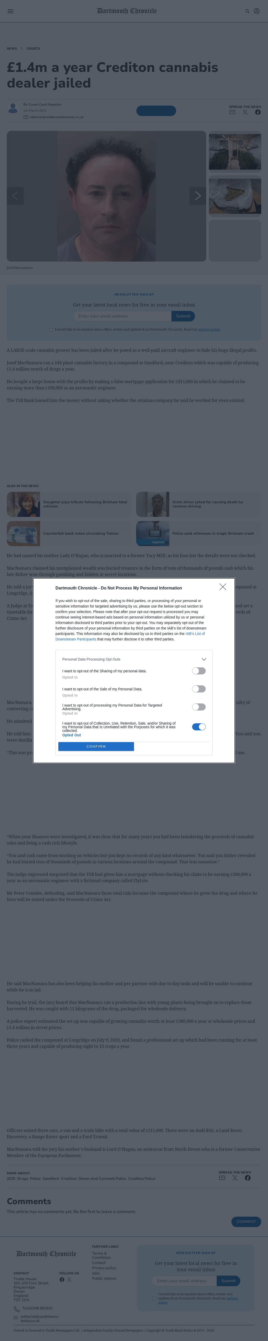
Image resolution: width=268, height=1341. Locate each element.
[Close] (225, 588)
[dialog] (134, 670)
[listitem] (134, 659)
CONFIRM (96, 746)
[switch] (199, 670)
